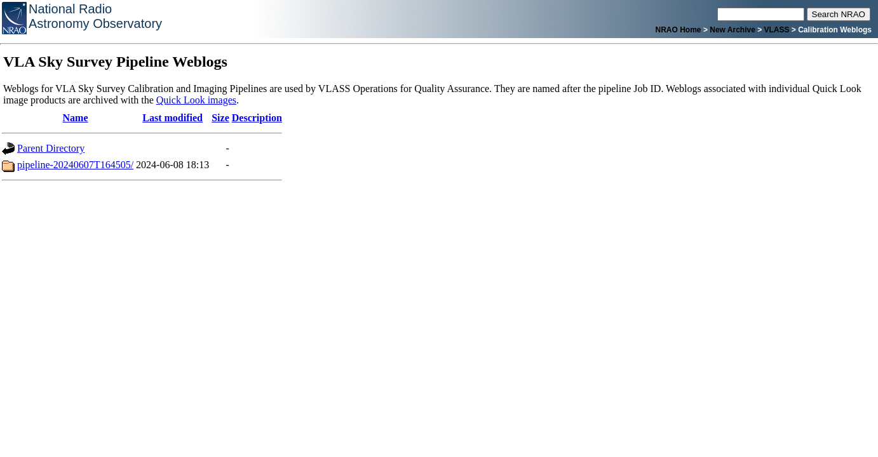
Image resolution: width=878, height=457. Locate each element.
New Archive (732, 29)
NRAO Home (678, 29)
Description (257, 117)
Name (75, 117)
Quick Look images (196, 100)
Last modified (172, 117)
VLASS (777, 29)
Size (220, 117)
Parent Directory (50, 148)
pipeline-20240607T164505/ (75, 164)
